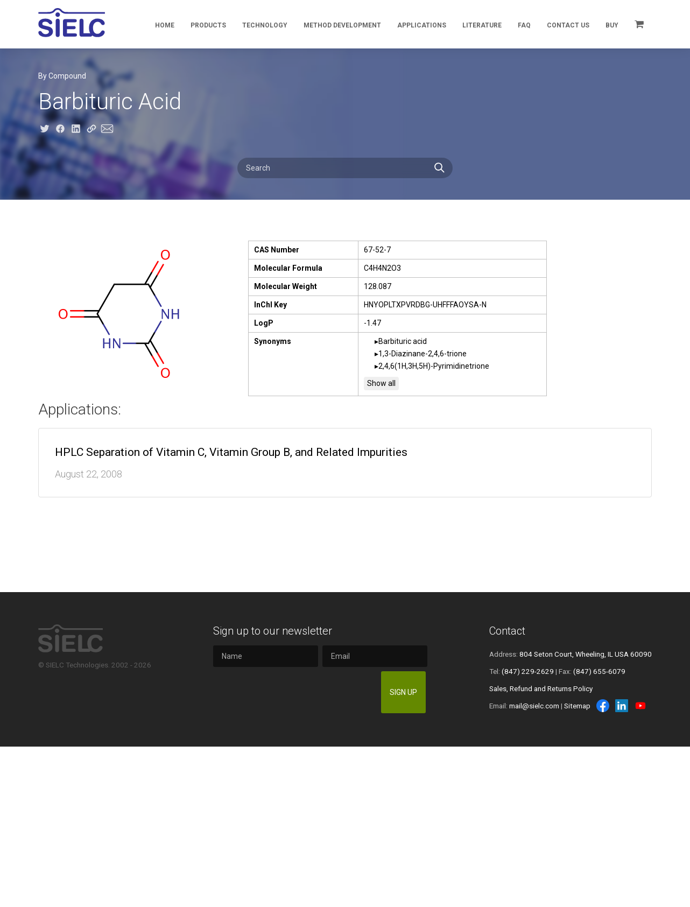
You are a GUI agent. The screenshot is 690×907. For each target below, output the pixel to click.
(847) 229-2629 (528, 671)
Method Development (342, 25)
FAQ (524, 25)
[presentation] (292, 692)
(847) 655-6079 (599, 671)
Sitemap (577, 705)
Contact (507, 630)
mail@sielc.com (534, 705)
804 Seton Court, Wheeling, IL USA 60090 (585, 654)
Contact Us (568, 25)
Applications (421, 25)
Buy (611, 25)
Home (164, 25)
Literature (482, 25)
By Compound (62, 76)
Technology (264, 25)
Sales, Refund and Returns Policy (541, 688)
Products (208, 25)
